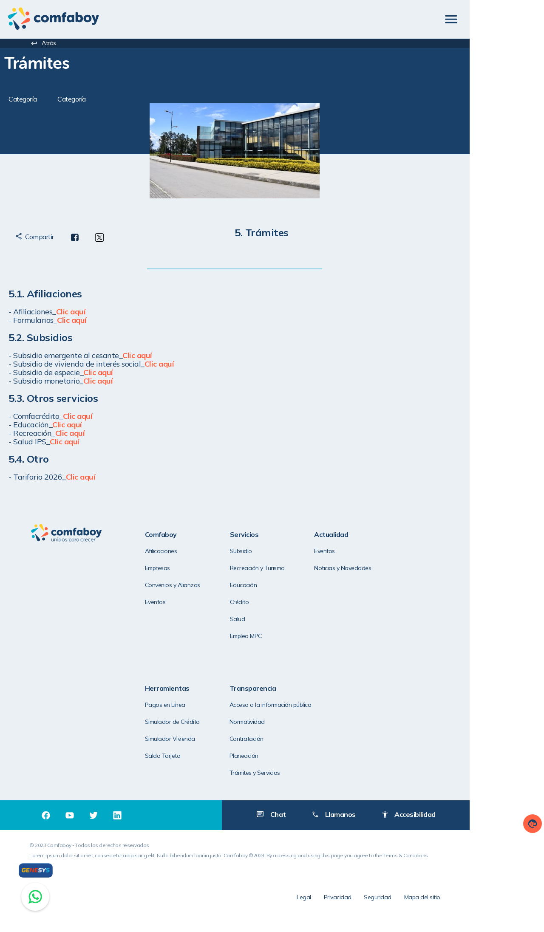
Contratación (168, 740)
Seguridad (448, 900)
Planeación (165, 756)
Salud (243, 620)
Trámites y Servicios (176, 773)
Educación (249, 586)
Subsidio (247, 552)
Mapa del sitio (492, 900)
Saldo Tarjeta (424, 603)
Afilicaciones (167, 552)
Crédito (245, 603)
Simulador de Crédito (434, 569)
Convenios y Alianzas (178, 586)
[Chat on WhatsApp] (35, 897)
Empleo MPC (252, 637)
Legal (373, 900)
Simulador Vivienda (432, 586)
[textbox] (138, 62)
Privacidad (407, 900)
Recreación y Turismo (263, 569)
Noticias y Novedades (348, 569)
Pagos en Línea (427, 552)
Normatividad (168, 723)
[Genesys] (36, 870)
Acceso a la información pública (192, 706)
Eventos (161, 603)
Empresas (163, 569)
